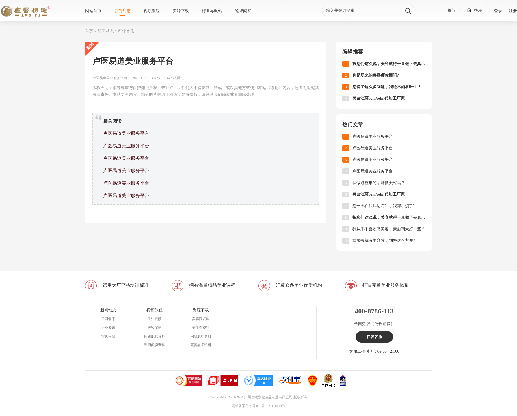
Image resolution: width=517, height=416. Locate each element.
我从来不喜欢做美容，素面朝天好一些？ (388, 229)
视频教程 (152, 11)
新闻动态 (122, 11)
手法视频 (154, 319)
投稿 (474, 10)
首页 (89, 31)
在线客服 (374, 337)
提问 (452, 10)
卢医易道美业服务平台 (126, 133)
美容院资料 (200, 319)
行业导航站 (212, 11)
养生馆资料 (200, 328)
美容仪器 (154, 328)
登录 (498, 11)
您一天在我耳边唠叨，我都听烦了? (383, 206)
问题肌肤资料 (154, 336)
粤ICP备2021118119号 (268, 406)
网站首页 (93, 11)
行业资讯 (126, 31)
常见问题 (108, 336)
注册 (513, 11)
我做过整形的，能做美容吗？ (378, 183)
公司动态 (108, 319)
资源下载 (181, 11)
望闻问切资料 (154, 345)
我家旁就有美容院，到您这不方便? (383, 240)
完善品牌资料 (200, 345)
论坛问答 (243, 11)
